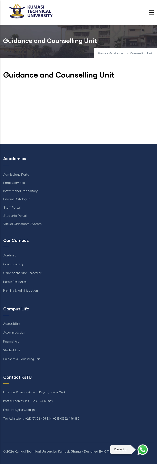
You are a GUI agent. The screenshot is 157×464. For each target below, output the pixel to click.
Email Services (14, 182)
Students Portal (15, 215)
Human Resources (15, 282)
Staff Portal (11, 207)
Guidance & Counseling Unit (21, 359)
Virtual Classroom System (22, 224)
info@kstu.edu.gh (23, 410)
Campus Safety (13, 264)
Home (102, 53)
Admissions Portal (16, 174)
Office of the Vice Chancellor (22, 273)
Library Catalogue (16, 199)
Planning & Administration (20, 290)
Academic (9, 255)
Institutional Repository (20, 191)
